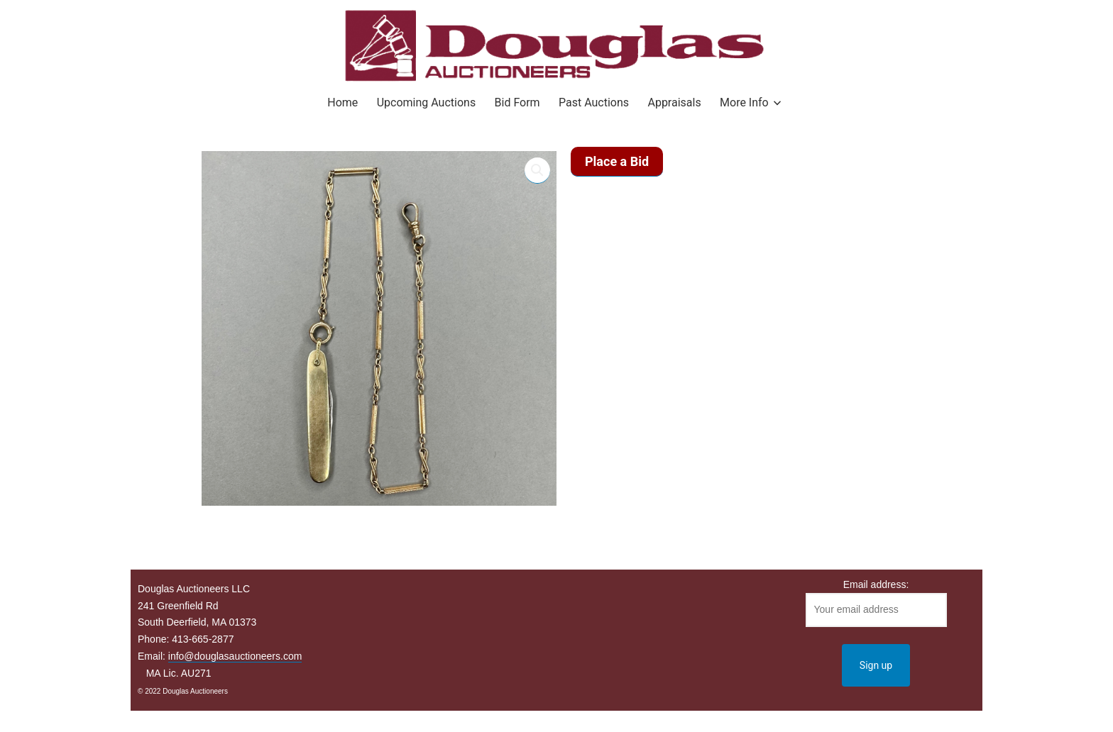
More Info (744, 102)
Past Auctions (594, 102)
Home (342, 102)
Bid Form (517, 102)
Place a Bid (617, 161)
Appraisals (674, 102)
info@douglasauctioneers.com (235, 656)
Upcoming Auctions (426, 102)
